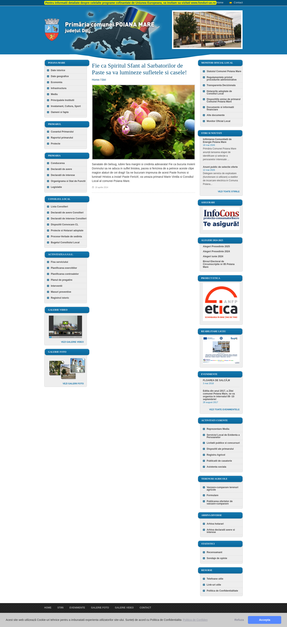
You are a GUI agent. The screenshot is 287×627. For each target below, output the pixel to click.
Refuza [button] (239, 619)
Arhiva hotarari (215, 523)
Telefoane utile (215, 578)
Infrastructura (58, 88)
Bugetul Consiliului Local (65, 242)
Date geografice (60, 76)
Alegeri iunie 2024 (213, 256)
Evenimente (77, 607)
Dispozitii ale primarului (220, 448)
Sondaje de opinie (217, 558)
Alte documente (216, 115)
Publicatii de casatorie (219, 460)
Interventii (56, 286)
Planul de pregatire (61, 280)
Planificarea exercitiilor (64, 268)
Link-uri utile (214, 584)
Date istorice (58, 70)
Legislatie (56, 187)
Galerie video (124, 607)
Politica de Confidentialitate (222, 590)
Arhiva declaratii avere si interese (221, 531)
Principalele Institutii (62, 100)
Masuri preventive (61, 291)
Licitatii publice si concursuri (223, 443)
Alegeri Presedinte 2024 (216, 251)
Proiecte (55, 143)
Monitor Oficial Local (218, 121)
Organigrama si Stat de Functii (68, 181)
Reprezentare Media (218, 429)
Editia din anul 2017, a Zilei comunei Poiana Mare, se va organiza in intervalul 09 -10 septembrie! (219, 395)
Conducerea (58, 163)
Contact (238, 2)
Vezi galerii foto (73, 383)
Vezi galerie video (72, 342)
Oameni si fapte (60, 112)
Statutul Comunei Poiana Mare (224, 71)
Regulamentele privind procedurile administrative (222, 78)
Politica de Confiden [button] (195, 619)
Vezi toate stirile (229, 191)
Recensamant (214, 552)
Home (219, 2)
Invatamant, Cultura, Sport (66, 106)
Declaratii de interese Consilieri (68, 218)
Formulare (212, 495)
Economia (56, 82)
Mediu (54, 94)
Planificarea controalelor (65, 274)
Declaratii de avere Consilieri (67, 212)
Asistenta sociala (216, 466)
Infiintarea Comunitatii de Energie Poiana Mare (217, 140)
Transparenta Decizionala (221, 85)
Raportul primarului (62, 137)
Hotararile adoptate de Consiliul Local (219, 92)
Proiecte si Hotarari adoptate (67, 230)
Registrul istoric (60, 297)
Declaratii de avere (61, 169)
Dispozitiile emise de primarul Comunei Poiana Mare (223, 100)
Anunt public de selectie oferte (220, 167)
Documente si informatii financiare (220, 108)
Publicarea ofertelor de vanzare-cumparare (220, 502)
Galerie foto (100, 607)
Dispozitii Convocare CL (64, 224)
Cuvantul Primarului (62, 131)
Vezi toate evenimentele (224, 409)
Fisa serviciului (59, 262)
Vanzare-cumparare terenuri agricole (222, 488)
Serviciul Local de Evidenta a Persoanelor (223, 436)
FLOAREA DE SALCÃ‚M (216, 380)
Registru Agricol (216, 454)
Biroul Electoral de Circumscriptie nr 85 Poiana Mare (219, 264)
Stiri (103, 79)
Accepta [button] (264, 619)
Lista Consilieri (59, 206)
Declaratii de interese (63, 175)
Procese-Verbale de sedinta (66, 236)
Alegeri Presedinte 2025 (216, 246)
